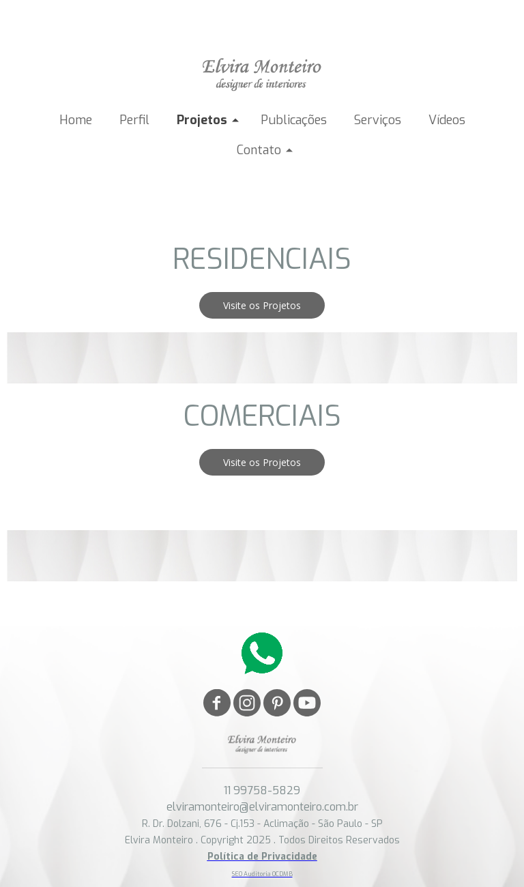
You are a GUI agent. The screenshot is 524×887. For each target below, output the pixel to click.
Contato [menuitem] (259, 150)
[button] (262, 305)
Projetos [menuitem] (202, 120)
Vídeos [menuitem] (446, 120)
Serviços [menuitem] (377, 120)
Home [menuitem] (75, 120)
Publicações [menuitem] (294, 120)
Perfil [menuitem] (134, 120)
